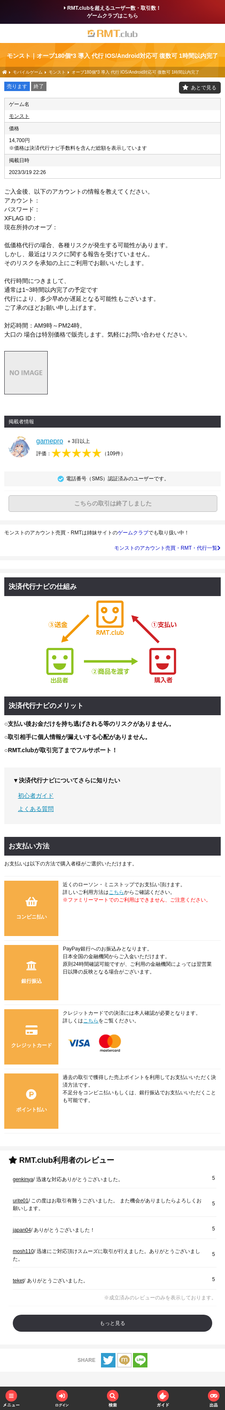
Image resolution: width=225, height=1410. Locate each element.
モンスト (19, 116)
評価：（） (81, 453)
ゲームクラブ (133, 533)
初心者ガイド (36, 795)
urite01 (21, 1201)
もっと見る (112, 1323)
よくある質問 (36, 808)
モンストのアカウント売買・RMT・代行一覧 (167, 548)
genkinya (23, 1179)
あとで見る (203, 88)
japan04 (22, 1230)
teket (18, 1281)
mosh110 (23, 1251)
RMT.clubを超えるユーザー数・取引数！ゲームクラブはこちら (113, 12)
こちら (116, 892)
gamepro (49, 441)
